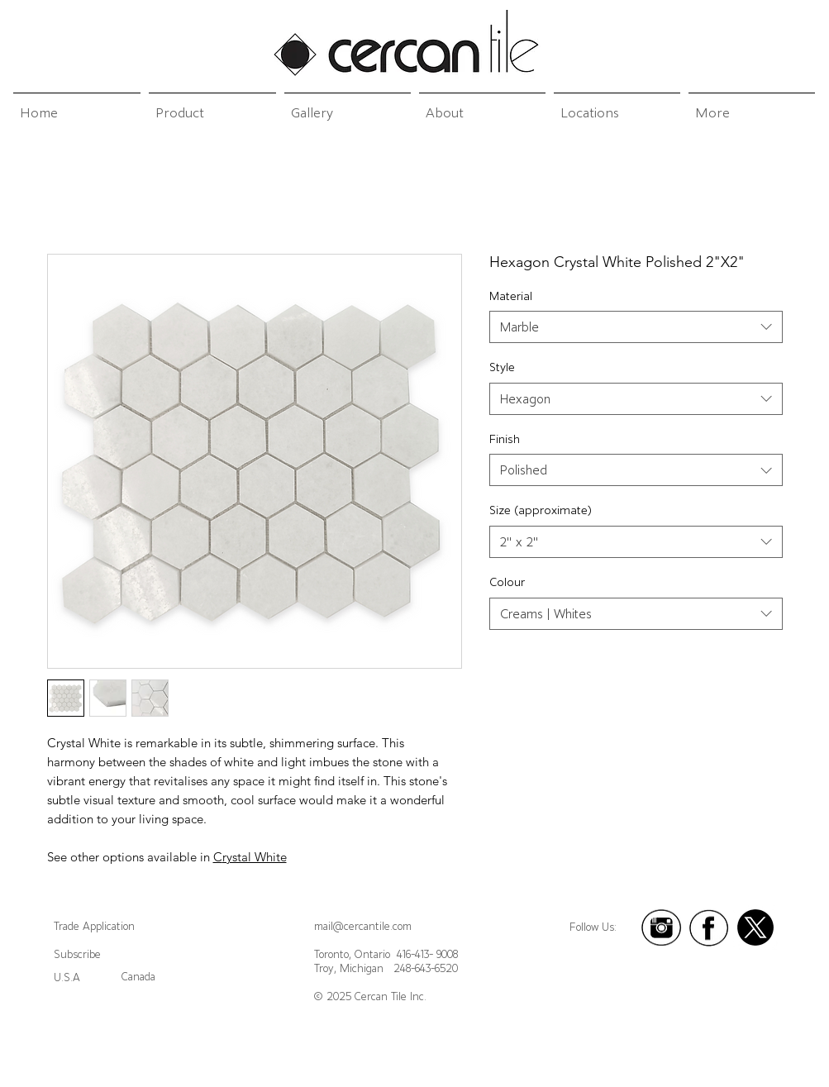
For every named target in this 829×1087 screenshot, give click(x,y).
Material (510, 295)
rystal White (254, 857)
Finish (504, 438)
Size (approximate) (540, 510)
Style (502, 367)
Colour (507, 581)
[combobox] (636, 327)
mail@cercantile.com (363, 926)
